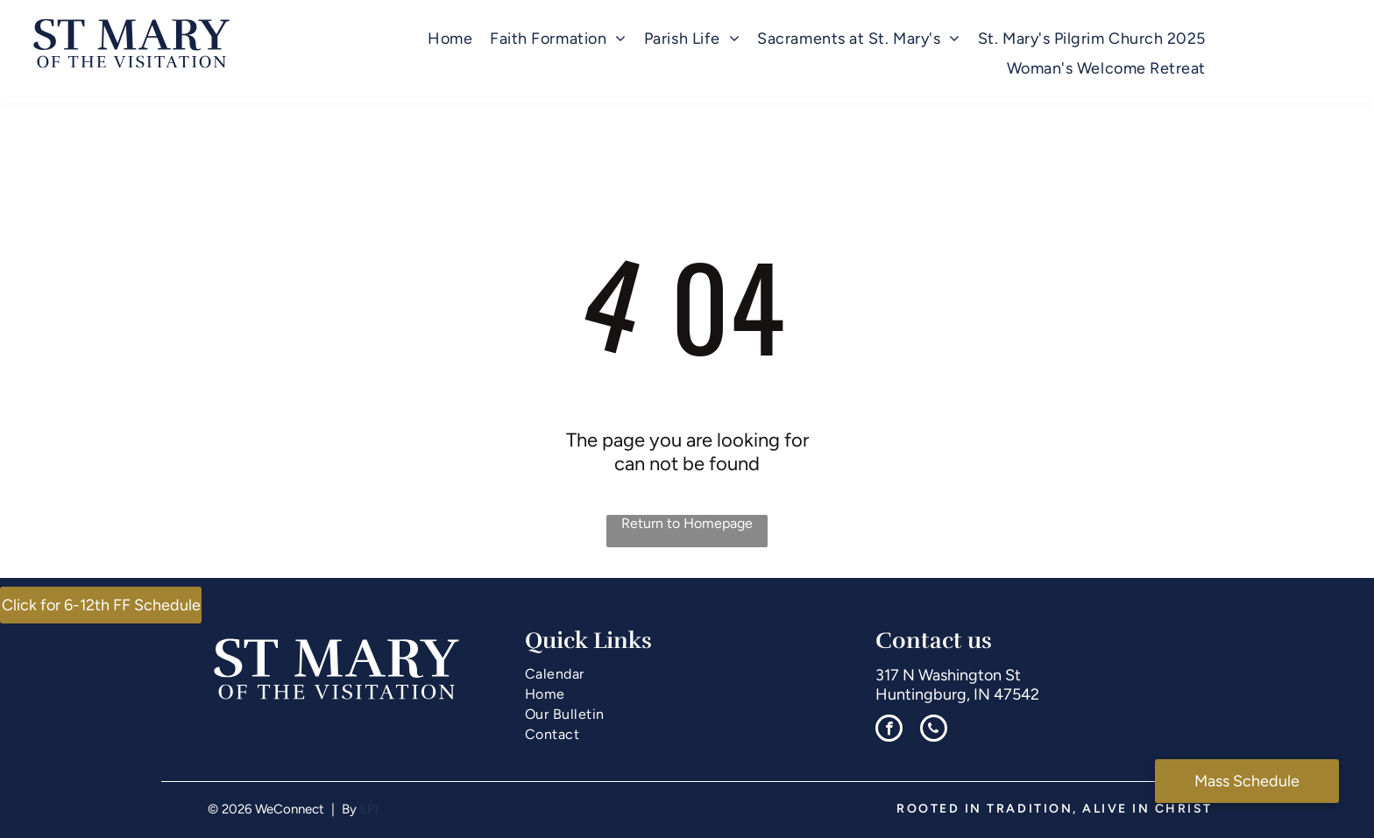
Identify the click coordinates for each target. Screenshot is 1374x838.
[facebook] (889, 730)
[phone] (933, 730)
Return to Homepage (687, 523)
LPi (369, 809)
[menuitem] (450, 39)
